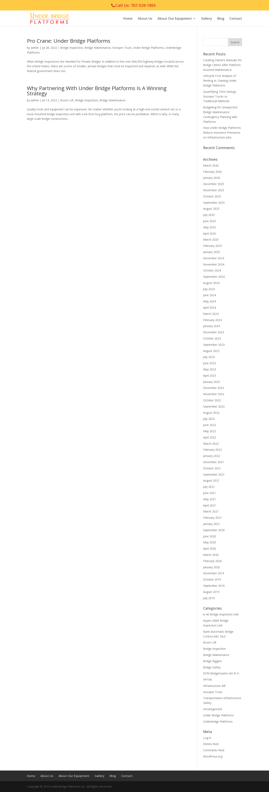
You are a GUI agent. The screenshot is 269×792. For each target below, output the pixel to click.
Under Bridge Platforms (148, 48)
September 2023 (214, 345)
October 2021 (212, 468)
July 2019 (209, 598)
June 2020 (209, 536)
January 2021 (211, 524)
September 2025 (214, 202)
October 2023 (212, 338)
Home (128, 19)
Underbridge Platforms (218, 721)
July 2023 (209, 357)
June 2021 (209, 493)
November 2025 (213, 190)
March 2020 (211, 555)
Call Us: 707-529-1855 (135, 5)
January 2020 (211, 567)
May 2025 (209, 227)
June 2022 (209, 425)
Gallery (206, 19)
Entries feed (211, 744)
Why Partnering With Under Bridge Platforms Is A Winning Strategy (97, 90)
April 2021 (209, 505)
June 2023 (209, 363)
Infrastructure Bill (214, 686)
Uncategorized (212, 709)
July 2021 (209, 487)
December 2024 (213, 258)
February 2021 (212, 518)
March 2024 (211, 314)
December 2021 (213, 462)
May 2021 (209, 499)
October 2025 (212, 196)
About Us (145, 19)
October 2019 (212, 579)
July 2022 (209, 419)
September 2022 (214, 406)
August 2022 (211, 413)
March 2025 (211, 239)
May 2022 (209, 431)
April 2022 (209, 437)
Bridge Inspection (71, 48)
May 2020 (209, 542)
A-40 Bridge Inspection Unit (221, 614)
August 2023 (211, 351)
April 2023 (209, 375)
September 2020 (214, 530)
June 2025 (209, 221)
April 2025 (209, 233)
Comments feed (213, 750)
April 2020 (209, 548)
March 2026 (211, 165)
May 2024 (209, 301)
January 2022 (211, 456)
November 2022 (213, 394)
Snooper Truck (121, 48)
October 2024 (212, 270)
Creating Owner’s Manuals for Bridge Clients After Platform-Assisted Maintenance (222, 65)
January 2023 (211, 382)
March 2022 (211, 443)
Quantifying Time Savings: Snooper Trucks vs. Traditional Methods (220, 96)
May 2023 (209, 369)
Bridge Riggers (212, 661)
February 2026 (212, 172)
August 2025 (211, 208)
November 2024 (213, 264)
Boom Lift (67, 100)
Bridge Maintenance (98, 48)
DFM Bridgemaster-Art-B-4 (220, 673)
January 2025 (211, 252)
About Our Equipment (175, 19)
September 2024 (214, 277)
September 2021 (214, 474)
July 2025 (209, 215)
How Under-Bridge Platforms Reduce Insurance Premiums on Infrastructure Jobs (222, 132)
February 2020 (212, 561)
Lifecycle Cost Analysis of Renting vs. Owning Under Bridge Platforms (219, 80)
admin (35, 48)
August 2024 (211, 283)
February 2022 (212, 449)
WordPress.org (212, 756)
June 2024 (209, 295)
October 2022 (212, 400)
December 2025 (213, 184)
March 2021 (211, 511)
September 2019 (214, 586)
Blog (220, 19)
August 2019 (211, 592)
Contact (235, 19)
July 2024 (209, 289)
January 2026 (211, 178)
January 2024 (211, 326)
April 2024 (209, 307)
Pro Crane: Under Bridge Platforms (68, 40)
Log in (207, 738)
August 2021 (211, 480)
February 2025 (212, 246)
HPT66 (207, 679)
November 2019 (213, 573)
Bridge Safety (212, 667)
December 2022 (213, 388)
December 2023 (213, 332)
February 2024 (212, 320)
